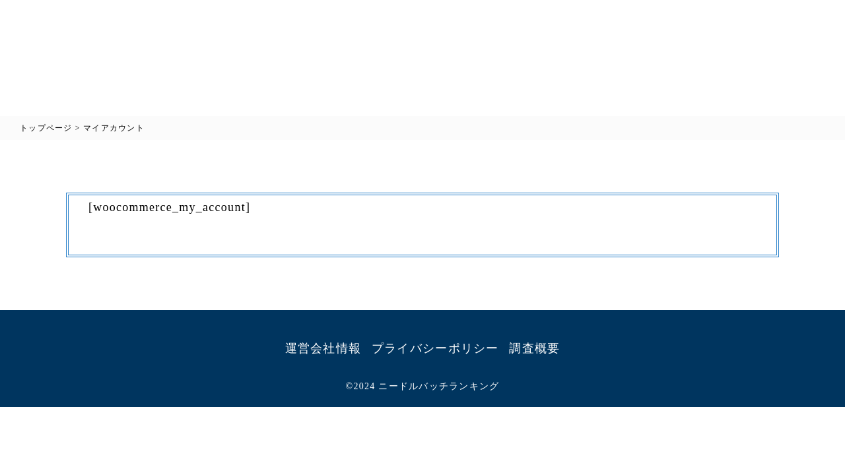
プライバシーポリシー (435, 348)
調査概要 (534, 348)
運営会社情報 (323, 348)
